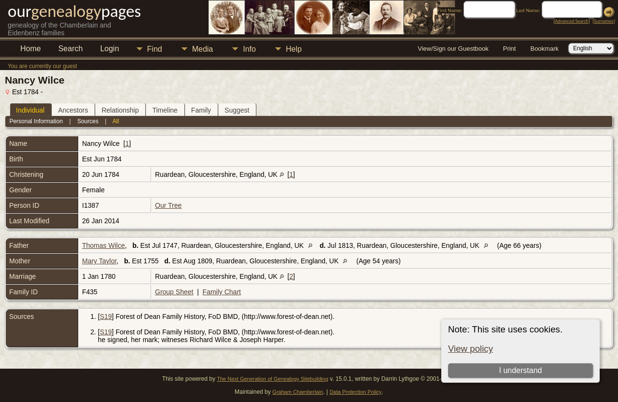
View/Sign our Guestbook (453, 48)
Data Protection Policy (355, 392)
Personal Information (36, 121)
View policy (470, 349)
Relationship (120, 110)
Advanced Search (571, 21)
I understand (520, 370)
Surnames (603, 21)
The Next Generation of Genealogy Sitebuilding (272, 379)
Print (509, 48)
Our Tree (168, 205)
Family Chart (222, 292)
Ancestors (73, 110)
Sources (87, 121)
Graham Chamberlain (297, 392)
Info (249, 49)
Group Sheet (174, 292)
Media (202, 49)
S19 (106, 316)
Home (30, 48)
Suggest (237, 110)
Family (201, 110)
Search (70, 48)
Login (109, 48)
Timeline (164, 110)
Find (154, 49)
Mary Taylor (99, 261)
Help (294, 49)
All (115, 121)
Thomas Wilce (103, 245)
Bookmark (544, 48)
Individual (30, 110)
